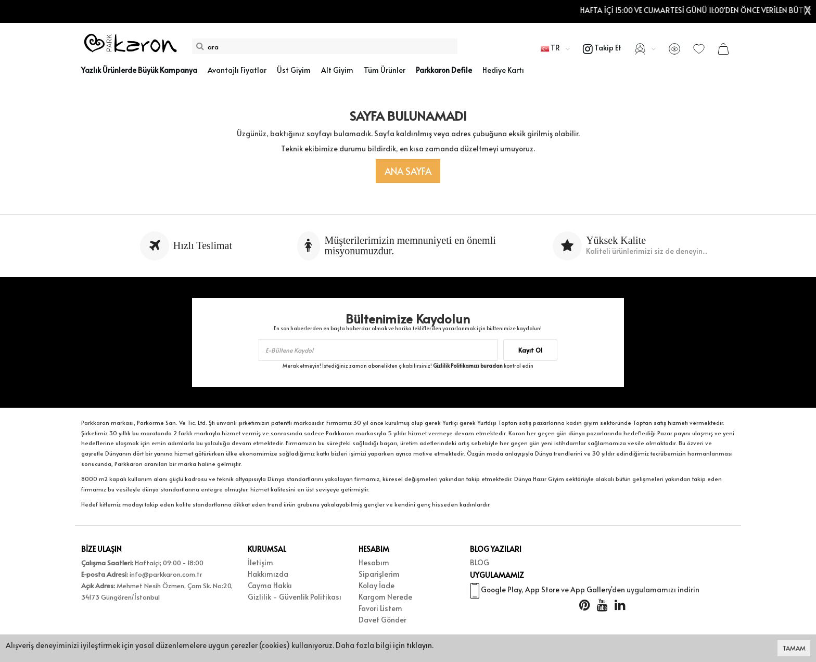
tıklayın (419, 645)
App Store (542, 590)
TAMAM (794, 648)
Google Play (501, 590)
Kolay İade (376, 585)
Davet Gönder (382, 620)
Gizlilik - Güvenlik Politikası (294, 597)
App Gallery (590, 590)
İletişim (260, 562)
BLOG (479, 562)
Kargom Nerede (385, 597)
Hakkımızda (268, 574)
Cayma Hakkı (270, 585)
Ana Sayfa (408, 170)
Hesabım (374, 562)
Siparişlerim (379, 574)
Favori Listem (380, 608)
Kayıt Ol (530, 350)
